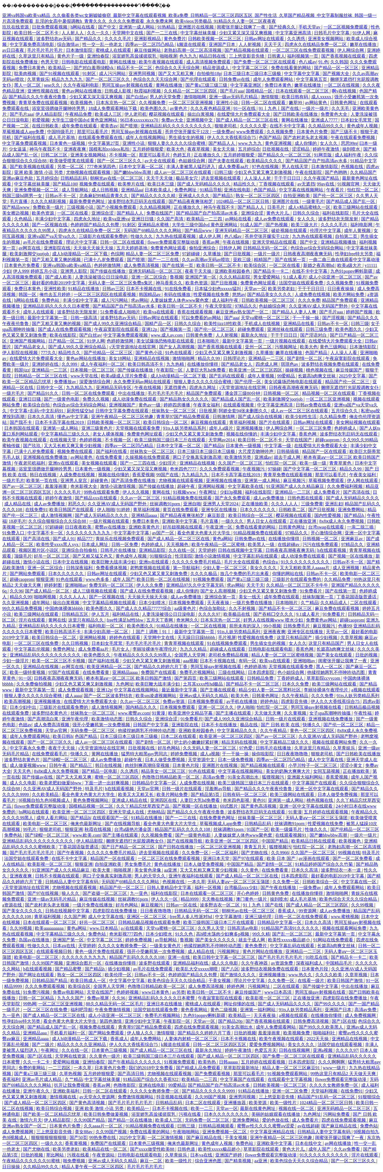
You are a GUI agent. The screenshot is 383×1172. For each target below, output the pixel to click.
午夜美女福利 (207, 405)
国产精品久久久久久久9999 (209, 1091)
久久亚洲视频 (16, 602)
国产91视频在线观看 (59, 73)
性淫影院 (184, 556)
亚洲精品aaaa (144, 515)
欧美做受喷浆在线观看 (72, 160)
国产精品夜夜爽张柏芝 (191, 201)
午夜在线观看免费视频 (353, 137)
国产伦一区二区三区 (333, 195)
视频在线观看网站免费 (335, 742)
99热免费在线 (103, 1137)
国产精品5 (223, 195)
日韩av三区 (113, 288)
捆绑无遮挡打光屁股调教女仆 (350, 387)
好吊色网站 (169, 748)
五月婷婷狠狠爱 (148, 149)
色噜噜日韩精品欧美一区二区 (171, 777)
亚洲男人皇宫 (74, 480)
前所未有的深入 (245, 626)
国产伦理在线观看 (198, 79)
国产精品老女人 (30, 346)
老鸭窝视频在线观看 (150, 567)
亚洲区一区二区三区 (147, 916)
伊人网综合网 (351, 50)
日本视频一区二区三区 (93, 370)
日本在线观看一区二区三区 (302, 91)
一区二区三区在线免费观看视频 (303, 50)
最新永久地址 (255, 335)
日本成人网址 (95, 544)
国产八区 (230, 969)
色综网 (117, 253)
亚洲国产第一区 (201, 277)
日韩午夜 (58, 765)
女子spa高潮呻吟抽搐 (330, 713)
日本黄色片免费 (313, 131)
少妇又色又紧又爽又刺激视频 (263, 172)
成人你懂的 (306, 143)
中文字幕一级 (278, 445)
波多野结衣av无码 (54, 38)
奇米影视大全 (84, 486)
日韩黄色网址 (344, 102)
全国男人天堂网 (190, 655)
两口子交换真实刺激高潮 (198, 457)
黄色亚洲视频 (279, 143)
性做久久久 (142, 236)
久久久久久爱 (254, 125)
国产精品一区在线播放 (130, 1120)
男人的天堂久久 (150, 876)
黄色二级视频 (224, 1009)
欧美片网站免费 (349, 294)
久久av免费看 (347, 1149)
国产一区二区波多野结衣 (109, 695)
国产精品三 (81, 765)
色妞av (25, 724)
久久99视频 (362, 905)
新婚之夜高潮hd (319, 265)
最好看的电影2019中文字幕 (59, 282)
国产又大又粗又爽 (176, 73)
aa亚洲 (171, 870)
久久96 (16, 591)
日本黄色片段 (186, 765)
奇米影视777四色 (126, 934)
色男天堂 (50, 62)
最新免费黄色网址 (87, 201)
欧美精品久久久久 (265, 160)
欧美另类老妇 (282, 288)
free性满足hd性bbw (125, 620)
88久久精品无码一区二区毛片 (115, 1003)
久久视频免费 (153, 102)
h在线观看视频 (332, 550)
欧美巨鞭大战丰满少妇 (114, 562)
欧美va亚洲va (116, 219)
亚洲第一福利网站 (258, 1009)
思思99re (349, 143)
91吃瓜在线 (317, 957)
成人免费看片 (327, 492)
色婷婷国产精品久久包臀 (95, 224)
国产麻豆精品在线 (339, 1126)
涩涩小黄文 (351, 765)
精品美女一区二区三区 (164, 771)
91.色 (323, 62)
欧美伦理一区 (118, 974)
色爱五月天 (265, 1050)
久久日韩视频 (75, 643)
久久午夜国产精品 (321, 178)
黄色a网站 (222, 538)
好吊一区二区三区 (52, 556)
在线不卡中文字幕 (288, 125)
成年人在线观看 (39, 312)
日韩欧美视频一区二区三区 (215, 38)
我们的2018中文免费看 (151, 1067)
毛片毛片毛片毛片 (45, 50)
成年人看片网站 (52, 817)
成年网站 (41, 602)
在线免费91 (36, 509)
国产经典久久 (283, 27)
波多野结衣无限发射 (338, 219)
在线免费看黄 (109, 457)
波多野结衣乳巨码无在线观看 (137, 201)
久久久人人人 (285, 503)
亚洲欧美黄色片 (145, 527)
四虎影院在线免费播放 (115, 910)
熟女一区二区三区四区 (258, 195)
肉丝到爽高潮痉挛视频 (147, 765)
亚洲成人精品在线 (130, 800)
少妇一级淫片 (16, 660)
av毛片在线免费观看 (43, 242)
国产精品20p (231, 1021)
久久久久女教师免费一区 (123, 945)
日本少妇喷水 (153, 602)
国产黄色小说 (149, 352)
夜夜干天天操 (199, 271)
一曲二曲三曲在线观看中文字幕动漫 (344, 259)
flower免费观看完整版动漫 (173, 242)
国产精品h (214, 445)
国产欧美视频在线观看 (32, 166)
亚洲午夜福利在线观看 (191, 876)
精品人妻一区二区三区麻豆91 (291, 1067)
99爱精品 (286, 376)
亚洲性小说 (227, 102)
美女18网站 (120, 358)
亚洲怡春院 (98, 56)
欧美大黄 (102, 870)
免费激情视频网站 (136, 1096)
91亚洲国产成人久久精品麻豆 (295, 486)
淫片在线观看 (32, 620)
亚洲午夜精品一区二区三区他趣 (122, 416)
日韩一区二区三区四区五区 (220, 1044)
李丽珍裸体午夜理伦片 (155, 649)
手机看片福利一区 (68, 1033)
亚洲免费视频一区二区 (37, 189)
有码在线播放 (178, 294)
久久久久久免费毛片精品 (197, 562)
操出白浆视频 (201, 114)
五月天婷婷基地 (132, 248)
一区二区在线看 (73, 213)
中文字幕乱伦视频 (32, 649)
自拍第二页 (346, 236)
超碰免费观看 (251, 329)
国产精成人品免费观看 (198, 1067)
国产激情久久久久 (238, 974)
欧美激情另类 (238, 457)
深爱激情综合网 (95, 381)
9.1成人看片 (295, 277)
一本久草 (196, 881)
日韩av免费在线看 (314, 405)
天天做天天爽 (268, 713)
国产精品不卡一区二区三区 (286, 608)
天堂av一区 (255, 288)
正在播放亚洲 (303, 521)
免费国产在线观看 (159, 672)
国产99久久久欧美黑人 (321, 1027)
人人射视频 (250, 44)
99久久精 (261, 934)
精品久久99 (209, 358)
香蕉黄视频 (76, 1143)
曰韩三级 (223, 172)
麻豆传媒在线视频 (97, 899)
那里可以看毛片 (93, 131)
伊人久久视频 (136, 492)
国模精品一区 (260, 91)
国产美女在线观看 (334, 655)
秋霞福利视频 (148, 91)
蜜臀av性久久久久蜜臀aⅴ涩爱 (266, 1126)
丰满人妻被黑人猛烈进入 (191, 166)
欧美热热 (207, 1062)
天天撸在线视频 (218, 899)
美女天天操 (224, 149)
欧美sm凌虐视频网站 (156, 695)
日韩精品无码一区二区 (265, 248)
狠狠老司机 (226, 125)
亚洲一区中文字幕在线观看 (322, 788)
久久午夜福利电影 (81, 85)
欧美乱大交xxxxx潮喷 (197, 969)
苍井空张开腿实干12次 (187, 131)
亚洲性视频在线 (43, 91)
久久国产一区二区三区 (241, 463)
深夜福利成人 (310, 963)
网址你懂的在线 (240, 1003)
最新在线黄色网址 (258, 1108)
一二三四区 (60, 1067)
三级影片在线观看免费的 (104, 236)
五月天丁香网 (160, 620)
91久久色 (184, 934)
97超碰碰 (191, 253)
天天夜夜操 (218, 602)
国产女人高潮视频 (177, 346)
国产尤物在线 (255, 852)
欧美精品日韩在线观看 (314, 841)
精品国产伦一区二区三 (348, 381)
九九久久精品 (194, 649)
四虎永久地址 (87, 219)
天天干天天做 (160, 178)
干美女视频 (220, 980)
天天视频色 (178, 544)
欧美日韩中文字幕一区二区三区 (224, 957)
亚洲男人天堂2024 (221, 503)
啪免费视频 (74, 1160)
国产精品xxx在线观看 (96, 498)
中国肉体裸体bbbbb (64, 608)
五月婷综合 (249, 149)
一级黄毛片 (313, 201)
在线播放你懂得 (203, 364)
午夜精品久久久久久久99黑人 (143, 655)
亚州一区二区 (259, 346)
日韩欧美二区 (292, 509)
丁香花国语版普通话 (356, 596)
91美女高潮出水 (244, 777)
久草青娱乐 (38, 79)
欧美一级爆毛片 (287, 829)
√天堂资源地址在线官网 (133, 346)
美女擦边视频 (16, 213)
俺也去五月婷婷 (55, 294)
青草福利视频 (243, 422)
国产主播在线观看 (218, 689)
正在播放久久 (207, 155)
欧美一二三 (202, 1108)
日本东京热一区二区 (116, 102)
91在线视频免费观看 (227, 643)
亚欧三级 (242, 259)
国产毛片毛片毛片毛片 (32, 852)
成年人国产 (124, 579)
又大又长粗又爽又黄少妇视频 (73, 445)
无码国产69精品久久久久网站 (153, 230)
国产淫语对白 (314, 335)
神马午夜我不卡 (45, 149)
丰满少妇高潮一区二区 (106, 631)
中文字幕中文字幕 (302, 73)
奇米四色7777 (184, 469)
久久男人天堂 (211, 928)
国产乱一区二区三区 (292, 934)
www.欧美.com (87, 835)
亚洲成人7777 (325, 120)
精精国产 (263, 259)
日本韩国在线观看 (22, 428)
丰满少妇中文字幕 (53, 219)
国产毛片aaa (232, 91)
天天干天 (273, 44)
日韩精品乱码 (74, 178)
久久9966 (280, 852)
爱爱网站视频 (66, 1062)
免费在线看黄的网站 (291, 67)
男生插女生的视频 (186, 137)
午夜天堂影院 (219, 306)
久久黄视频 (295, 713)
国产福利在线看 (30, 137)
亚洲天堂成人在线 (127, 812)
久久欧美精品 (46, 794)
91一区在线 (245, 108)
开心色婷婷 (248, 893)
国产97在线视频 (43, 893)
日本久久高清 (41, 416)
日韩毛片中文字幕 (332, 32)
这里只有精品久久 (86, 620)
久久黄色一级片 (105, 1056)
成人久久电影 (23, 783)
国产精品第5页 (206, 794)
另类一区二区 (71, 166)
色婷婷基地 (255, 666)
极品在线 (249, 724)
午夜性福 (363, 713)
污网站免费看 (337, 1114)
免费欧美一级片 (49, 207)
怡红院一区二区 (363, 189)
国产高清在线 (357, 492)
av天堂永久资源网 (97, 1096)
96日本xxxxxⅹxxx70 (139, 120)
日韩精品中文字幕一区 (154, 783)
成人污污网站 (113, 73)
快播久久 (312, 724)
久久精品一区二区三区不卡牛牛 (297, 585)
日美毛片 (276, 207)
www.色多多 (98, 579)
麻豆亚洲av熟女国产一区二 (243, 312)
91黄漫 (159, 713)
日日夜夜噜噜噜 (293, 753)
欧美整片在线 (131, 184)
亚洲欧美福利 (66, 1091)
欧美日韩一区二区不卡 (37, 32)
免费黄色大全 (334, 114)
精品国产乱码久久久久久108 (183, 829)
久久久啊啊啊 (332, 1062)
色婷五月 (182, 155)
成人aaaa (73, 695)
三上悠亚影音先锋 (247, 56)
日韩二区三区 (54, 155)
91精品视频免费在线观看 (188, 498)
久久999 (70, 364)
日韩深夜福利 (80, 567)
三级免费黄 (312, 503)
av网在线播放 (338, 1143)
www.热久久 (300, 974)
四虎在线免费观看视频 (197, 1027)
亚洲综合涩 (103, 213)
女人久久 (329, 143)
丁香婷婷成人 (291, 678)
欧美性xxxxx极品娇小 (289, 939)
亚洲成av (263, 457)
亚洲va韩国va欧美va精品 (67, 265)
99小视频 (272, 626)
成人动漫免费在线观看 (135, 399)
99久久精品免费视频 (22, 608)
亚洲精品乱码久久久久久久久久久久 (177, 125)
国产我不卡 (21, 422)
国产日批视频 (238, 253)
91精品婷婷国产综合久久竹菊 (324, 864)
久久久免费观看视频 (220, 469)
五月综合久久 (345, 410)
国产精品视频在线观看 (247, 50)
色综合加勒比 (213, 608)
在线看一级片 (311, 980)
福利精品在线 (126, 614)
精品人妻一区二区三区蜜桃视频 (283, 655)
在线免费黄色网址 (217, 817)
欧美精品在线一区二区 (105, 1149)
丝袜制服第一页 (318, 596)
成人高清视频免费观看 (209, 62)
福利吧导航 (81, 1009)
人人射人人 (73, 32)
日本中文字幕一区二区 (141, 166)
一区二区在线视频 (342, 85)
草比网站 (55, 1155)
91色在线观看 (179, 352)
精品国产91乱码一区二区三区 (326, 1096)
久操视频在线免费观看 (148, 457)
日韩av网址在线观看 (264, 38)
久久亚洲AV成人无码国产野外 (319, 306)
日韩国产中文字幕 (151, 724)
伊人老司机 (135, 114)
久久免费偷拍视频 (34, 684)
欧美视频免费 (297, 1033)
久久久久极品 (204, 573)
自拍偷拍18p (209, 73)
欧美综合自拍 (37, 405)
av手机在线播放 (242, 701)
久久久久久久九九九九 (88, 532)
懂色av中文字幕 (73, 416)
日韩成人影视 (118, 91)
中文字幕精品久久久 (237, 730)
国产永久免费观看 (233, 498)
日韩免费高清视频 (311, 1021)
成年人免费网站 (146, 1038)
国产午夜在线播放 (279, 887)
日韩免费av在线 (235, 79)
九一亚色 (139, 893)
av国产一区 (163, 532)
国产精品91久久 (43, 393)
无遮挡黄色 (175, 387)
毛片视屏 (227, 637)
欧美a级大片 (349, 265)
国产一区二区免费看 (353, 858)
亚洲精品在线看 (299, 323)
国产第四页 (186, 678)
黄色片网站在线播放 (263, 951)
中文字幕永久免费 (28, 748)
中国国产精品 (275, 841)
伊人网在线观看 (363, 480)
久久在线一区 (182, 550)
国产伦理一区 (248, 381)
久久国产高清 (170, 219)
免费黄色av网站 (322, 620)
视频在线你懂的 (242, 434)
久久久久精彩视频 (48, 201)
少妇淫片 (168, 463)
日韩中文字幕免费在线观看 (122, 410)
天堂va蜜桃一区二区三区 (265, 317)
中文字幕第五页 (312, 79)
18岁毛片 (17, 521)
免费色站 (51, 300)
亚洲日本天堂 (217, 858)
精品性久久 (245, 184)
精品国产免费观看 (340, 300)
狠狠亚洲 (45, 579)
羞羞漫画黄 (56, 486)
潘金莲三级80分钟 (243, 393)
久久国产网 (75, 916)
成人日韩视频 (105, 189)
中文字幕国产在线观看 (315, 783)
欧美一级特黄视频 (28, 672)
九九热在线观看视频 (176, 236)
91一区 (25, 678)
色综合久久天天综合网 (178, 67)
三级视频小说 (81, 207)
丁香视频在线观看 (277, 184)
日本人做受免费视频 (165, 759)
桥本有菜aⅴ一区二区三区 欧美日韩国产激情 (129, 678)
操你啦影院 (263, 753)
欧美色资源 (43, 213)
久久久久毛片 (118, 38)
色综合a (270, 562)
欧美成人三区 (108, 114)
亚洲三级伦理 (258, 916)
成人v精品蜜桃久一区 (309, 207)
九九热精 (175, 364)
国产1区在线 (344, 1021)
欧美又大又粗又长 (136, 794)
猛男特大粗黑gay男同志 (144, 753)
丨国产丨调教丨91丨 (151, 631)
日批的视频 (367, 655)
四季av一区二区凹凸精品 (150, 44)
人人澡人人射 (258, 178)
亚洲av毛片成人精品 (42, 1079)
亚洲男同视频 (142, 73)
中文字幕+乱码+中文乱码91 (37, 410)
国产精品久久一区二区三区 (285, 155)
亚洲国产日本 (222, 44)
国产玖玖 (32, 445)
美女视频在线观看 (99, 463)
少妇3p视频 (231, 492)
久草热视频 (70, 1073)
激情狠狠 (270, 96)
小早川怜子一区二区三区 (313, 765)
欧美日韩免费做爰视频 (106, 1114)
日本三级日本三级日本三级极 (252, 73)
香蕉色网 (308, 434)
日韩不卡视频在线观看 (57, 876)
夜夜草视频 (199, 149)
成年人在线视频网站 (146, 137)
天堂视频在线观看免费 (138, 428)
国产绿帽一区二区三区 (65, 759)
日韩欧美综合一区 (320, 881)
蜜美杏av (109, 125)
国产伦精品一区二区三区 (109, 352)
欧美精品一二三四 (205, 219)
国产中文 (107, 27)
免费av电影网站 (69, 992)
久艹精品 (309, 602)
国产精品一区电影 (100, 771)
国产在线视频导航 (123, 823)
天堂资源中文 (202, 759)
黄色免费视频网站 (91, 800)
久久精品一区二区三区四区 (191, 91)
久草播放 (212, 253)
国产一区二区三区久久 (108, 79)
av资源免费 (282, 963)
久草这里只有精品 (37, 56)
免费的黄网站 (32, 1067)
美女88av (84, 1131)
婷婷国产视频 (360, 312)
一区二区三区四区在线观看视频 (105, 294)
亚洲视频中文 (200, 120)
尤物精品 (156, 812)
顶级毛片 (23, 556)
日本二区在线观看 (179, 736)
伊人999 (21, 271)
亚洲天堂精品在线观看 (275, 242)
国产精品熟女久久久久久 (185, 399)
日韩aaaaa (229, 1062)
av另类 (178, 992)
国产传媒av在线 (38, 777)
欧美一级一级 (313, 463)
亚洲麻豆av (352, 538)
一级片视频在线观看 (286, 341)
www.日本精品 (104, 928)
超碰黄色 (99, 480)
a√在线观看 (132, 928)
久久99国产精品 (90, 1120)
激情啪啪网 (195, 96)
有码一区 (248, 660)
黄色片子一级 (71, 56)
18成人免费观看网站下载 (113, 108)
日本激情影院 (80, 50)
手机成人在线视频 (262, 323)
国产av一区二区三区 (22, 486)
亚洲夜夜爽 (75, 149)
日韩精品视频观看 (216, 1126)
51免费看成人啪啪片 (120, 312)
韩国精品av (150, 294)
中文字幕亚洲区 (246, 85)
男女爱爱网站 (267, 277)
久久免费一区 (196, 852)
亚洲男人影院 (74, 271)
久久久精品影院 (235, 277)
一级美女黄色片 (166, 945)
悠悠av (238, 294)
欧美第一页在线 (42, 480)
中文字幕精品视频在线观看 (110, 602)
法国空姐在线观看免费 (301, 282)
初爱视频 (41, 120)
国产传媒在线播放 (108, 271)
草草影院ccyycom (324, 678)
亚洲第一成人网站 (137, 27)
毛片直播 (19, 201)
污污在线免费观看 (321, 544)
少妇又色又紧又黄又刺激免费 (194, 434)
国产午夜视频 (71, 852)
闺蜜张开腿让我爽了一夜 (242, 27)
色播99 (344, 626)
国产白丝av (137, 96)
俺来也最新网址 (86, 823)
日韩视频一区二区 (281, 393)
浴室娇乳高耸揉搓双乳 (135, 56)
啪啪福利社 (324, 1033)
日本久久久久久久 (258, 509)
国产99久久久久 (330, 1003)
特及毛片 (94, 788)
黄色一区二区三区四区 (312, 730)
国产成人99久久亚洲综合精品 (113, 323)
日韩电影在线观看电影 (84, 62)
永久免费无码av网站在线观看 (142, 381)
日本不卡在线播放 (219, 724)
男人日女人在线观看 (267, 521)
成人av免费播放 (269, 498)
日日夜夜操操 (341, 288)
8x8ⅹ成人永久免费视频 (342, 521)
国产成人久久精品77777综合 (144, 608)
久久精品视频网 (155, 207)
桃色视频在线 (320, 370)
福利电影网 (362, 224)
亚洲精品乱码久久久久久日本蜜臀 (57, 306)
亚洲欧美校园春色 (233, 271)
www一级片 (335, 1067)
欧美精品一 (60, 67)
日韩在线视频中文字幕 (240, 550)
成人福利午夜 (348, 155)
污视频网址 (286, 346)
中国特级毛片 (61, 131)
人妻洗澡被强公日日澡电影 (102, 277)
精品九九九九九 (68, 79)
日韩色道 (186, 1149)
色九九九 (188, 56)
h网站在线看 (83, 27)
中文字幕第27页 (104, 143)
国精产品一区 (158, 323)
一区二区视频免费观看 (346, 27)
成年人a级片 (221, 428)
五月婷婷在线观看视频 (326, 812)
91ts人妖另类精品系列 (185, 428)
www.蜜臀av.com (134, 713)
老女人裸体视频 (109, 434)
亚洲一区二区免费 (290, 1091)
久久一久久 (98, 32)
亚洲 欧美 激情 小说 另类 (39, 172)
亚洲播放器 (235, 1102)
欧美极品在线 (237, 614)
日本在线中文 (309, 1143)
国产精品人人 (222, 143)
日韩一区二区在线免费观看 (89, 393)
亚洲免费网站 (352, 509)
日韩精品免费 (261, 678)
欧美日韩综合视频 (54, 1108)
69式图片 (229, 806)
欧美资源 (258, 1102)
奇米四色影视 (237, 800)
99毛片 (30, 829)
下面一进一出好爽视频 (107, 783)
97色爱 (246, 748)
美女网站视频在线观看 (358, 422)
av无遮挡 (306, 184)
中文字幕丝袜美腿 (198, 32)
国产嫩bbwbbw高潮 (133, 172)
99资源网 (308, 910)
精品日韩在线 (213, 56)
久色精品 (23, 219)
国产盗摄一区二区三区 (105, 893)
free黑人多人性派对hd (191, 916)
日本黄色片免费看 (22, 265)
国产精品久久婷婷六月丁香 (161, 666)
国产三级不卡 (344, 131)
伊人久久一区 (165, 899)
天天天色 (22, 771)
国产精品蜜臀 (69, 969)
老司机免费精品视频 (228, 655)
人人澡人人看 (344, 352)
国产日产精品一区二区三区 (128, 846)
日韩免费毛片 (297, 626)
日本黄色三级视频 (109, 1050)
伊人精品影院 (49, 114)
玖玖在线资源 (16, 27)
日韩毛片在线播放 (118, 550)
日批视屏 (208, 410)
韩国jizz (21, 370)
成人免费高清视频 (142, 265)
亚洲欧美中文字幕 (180, 521)
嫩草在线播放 (363, 44)
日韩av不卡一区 (61, 195)
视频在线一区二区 (297, 1108)
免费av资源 (174, 701)
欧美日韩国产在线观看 (72, 509)
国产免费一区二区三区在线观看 (265, 62)
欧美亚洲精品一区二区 (109, 666)
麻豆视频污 (295, 480)
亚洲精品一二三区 (266, 358)
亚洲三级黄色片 (97, 428)
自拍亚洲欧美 (297, 195)
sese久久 (52, 85)
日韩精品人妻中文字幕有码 (72, 881)
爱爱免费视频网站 (267, 1044)
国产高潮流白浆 (43, 719)
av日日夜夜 (13, 50)
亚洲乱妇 (334, 503)
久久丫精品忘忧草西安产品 (143, 806)
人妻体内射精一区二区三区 (191, 1038)
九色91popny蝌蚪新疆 (352, 271)
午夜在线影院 (309, 172)
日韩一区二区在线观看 (264, 102)
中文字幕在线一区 (359, 881)
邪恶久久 (77, 503)
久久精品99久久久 (326, 125)
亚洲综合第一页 (221, 596)
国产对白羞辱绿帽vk (94, 67)
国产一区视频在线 (50, 224)
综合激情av (68, 44)
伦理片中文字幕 (326, 230)
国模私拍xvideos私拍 (110, 149)
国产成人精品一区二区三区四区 (317, 905)
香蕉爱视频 (143, 474)
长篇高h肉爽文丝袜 (317, 376)
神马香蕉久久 (169, 282)
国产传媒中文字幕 (321, 986)
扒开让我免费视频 (72, 1085)
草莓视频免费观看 (326, 480)
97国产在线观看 (64, 672)
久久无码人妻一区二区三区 (210, 748)
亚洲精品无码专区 (114, 387)
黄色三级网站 (334, 346)
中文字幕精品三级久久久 (66, 434)
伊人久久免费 (150, 585)
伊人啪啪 (106, 509)
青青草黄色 (341, 463)
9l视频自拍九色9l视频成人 (45, 800)
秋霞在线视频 (98, 829)
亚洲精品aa (132, 189)
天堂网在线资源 (71, 1056)
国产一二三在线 (162, 32)
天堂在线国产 (299, 439)
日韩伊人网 (230, 248)
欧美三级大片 (305, 224)
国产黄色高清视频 (259, 806)
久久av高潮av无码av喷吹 (206, 259)
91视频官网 (349, 184)
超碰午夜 (186, 486)
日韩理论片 (234, 358)
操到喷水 (351, 149)
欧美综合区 (255, 265)
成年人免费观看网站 (273, 79)
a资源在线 (12, 905)
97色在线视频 (266, 166)
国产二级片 (43, 1044)
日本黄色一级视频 (68, 143)
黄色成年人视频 (363, 125)
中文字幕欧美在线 (246, 486)
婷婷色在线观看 (125, 637)
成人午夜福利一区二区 (103, 364)
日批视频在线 (276, 149)
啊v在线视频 (344, 91)
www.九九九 (250, 143)
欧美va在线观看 (159, 312)
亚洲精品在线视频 (152, 358)
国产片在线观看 (275, 422)
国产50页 (78, 1137)
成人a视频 (210, 753)
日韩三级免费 (319, 329)
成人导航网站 (75, 189)
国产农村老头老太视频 (306, 137)
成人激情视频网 (57, 515)
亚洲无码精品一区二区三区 (242, 230)
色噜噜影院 (125, 1085)
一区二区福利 (225, 852)
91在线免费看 (178, 288)
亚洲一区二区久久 (216, 707)
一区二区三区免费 (314, 428)
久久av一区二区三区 (140, 498)
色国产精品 (270, 137)
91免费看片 (311, 591)
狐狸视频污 (273, 777)
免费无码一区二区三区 (111, 585)
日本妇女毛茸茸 (357, 120)
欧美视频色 (82, 102)
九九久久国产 (71, 998)
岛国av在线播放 (34, 939)
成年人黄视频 (358, 230)
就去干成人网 (288, 457)
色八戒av (307, 62)
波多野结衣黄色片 (50, 713)
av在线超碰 (308, 1126)
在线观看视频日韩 (54, 951)
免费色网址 (186, 189)
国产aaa (231, 317)
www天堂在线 (84, 376)
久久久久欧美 (329, 974)
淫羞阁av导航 (218, 788)
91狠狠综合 (161, 556)
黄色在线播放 (168, 864)
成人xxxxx (321, 96)
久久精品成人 (334, 602)
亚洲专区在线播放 (219, 509)
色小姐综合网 (291, 672)
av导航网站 (166, 939)
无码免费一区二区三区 (93, 730)
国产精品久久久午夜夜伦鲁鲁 (38, 96)
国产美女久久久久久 (22, 910)
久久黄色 (250, 870)
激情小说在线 (37, 562)
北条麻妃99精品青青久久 (104, 195)
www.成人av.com (167, 335)
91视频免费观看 (209, 579)
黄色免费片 (175, 38)
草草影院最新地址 (241, 1067)
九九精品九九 (80, 387)
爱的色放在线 (276, 1120)
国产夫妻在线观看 (226, 160)
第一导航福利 (187, 567)
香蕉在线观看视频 (195, 312)
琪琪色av (290, 364)
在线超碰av (289, 544)
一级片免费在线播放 (252, 602)
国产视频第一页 (176, 329)
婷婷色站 (269, 701)
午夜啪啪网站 (186, 1131)
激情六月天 (31, 1120)
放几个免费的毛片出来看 (245, 573)
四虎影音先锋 (295, 701)
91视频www (185, 492)
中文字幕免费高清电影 (32, 44)
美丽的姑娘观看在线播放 (276, 1114)
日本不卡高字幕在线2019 (60, 422)
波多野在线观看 (155, 963)
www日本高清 (278, 992)
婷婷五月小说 (44, 271)
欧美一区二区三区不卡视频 (59, 660)
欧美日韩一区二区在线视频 (164, 579)
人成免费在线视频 (313, 294)
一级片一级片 (316, 108)
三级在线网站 (232, 672)
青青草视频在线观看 (184, 643)
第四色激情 (111, 1021)
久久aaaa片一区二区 (104, 1126)
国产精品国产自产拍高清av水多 (316, 160)
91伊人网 (362, 32)
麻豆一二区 (151, 1160)
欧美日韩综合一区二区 (166, 422)
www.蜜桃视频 (345, 916)
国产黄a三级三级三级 (206, 85)
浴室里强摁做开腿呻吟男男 (59, 108)
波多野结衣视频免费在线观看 (330, 364)
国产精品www (16, 207)
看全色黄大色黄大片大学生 (204, 532)
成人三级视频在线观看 (95, 591)
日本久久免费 (296, 684)
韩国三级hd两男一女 (22, 195)
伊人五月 (100, 614)
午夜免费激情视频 (113, 1009)
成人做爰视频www (28, 765)
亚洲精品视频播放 (339, 242)
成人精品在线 (18, 503)
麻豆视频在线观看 (209, 422)
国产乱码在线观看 (227, 376)
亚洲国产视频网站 (28, 341)
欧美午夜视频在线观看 (161, 62)
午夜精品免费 (79, 114)
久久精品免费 (333, 416)
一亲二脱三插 (361, 527)
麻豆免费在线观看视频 (337, 608)
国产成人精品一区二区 (47, 591)
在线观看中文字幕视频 (290, 1079)
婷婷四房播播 (177, 405)
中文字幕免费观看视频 (25, 143)
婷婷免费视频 (184, 753)
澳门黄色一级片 (252, 899)
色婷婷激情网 (108, 265)
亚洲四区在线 (164, 800)
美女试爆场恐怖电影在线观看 (165, 341)
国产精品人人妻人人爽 (294, 312)
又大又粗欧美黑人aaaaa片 (305, 567)
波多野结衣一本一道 (341, 870)
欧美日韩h (63, 736)
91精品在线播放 (84, 288)
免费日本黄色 (32, 67)
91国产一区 (258, 829)
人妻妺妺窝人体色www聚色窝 (180, 300)
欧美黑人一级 (261, 544)
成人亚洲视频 (346, 567)
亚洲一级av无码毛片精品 (234, 96)
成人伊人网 (210, 236)
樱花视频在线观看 (167, 114)
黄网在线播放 (123, 62)
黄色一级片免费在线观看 (100, 951)
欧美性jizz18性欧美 (223, 323)
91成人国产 (252, 224)
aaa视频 (190, 660)
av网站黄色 (316, 102)
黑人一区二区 (28, 85)
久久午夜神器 (255, 963)
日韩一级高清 (84, 317)
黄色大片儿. (278, 213)
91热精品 (166, 27)
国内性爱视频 (328, 515)
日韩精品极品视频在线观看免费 (149, 922)
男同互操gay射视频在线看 (128, 85)
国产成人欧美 (59, 277)
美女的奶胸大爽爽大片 (288, 771)
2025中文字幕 (353, 376)
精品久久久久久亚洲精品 (82, 1044)
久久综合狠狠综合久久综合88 (57, 521)
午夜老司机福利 (30, 463)
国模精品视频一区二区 (91, 806)
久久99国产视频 (48, 963)
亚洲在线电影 (238, 189)
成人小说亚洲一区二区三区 (335, 277)
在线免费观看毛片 (50, 753)
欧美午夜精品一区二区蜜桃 (219, 544)
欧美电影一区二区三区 (45, 823)
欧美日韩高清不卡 (146, 364)
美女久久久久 (264, 567)
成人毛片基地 (62, 137)
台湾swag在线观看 (326, 527)
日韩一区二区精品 (37, 998)
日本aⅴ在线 (64, 945)
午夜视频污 (254, 469)
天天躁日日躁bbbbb (196, 637)
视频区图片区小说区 (39, 550)
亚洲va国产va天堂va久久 (51, 236)
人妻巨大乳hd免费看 (206, 370)
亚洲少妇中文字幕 (143, 1021)
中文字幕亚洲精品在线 (272, 1131)
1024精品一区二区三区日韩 (243, 201)
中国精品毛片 (339, 963)
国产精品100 (65, 184)
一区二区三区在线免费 (37, 643)
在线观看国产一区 (111, 817)
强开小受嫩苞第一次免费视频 (101, 724)
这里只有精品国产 (295, 637)
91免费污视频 (37, 992)
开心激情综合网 (327, 532)
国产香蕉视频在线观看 (344, 56)
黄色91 (259, 800)
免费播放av (65, 381)
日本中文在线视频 (71, 562)
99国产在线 (168, 474)
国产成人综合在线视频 (260, 416)
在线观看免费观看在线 (101, 137)
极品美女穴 (187, 178)
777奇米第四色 (102, 166)
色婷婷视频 (91, 439)
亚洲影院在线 (58, 248)
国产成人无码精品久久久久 (204, 184)
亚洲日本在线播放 (165, 1003)
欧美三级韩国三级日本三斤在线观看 (170, 439)
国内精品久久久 (142, 707)
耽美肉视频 (25, 73)
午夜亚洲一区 (219, 527)
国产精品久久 (89, 38)
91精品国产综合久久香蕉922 (151, 1079)
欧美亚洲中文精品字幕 (191, 713)
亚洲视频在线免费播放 (45, 457)
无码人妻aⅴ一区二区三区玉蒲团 (317, 817)
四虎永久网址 (203, 387)
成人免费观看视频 (76, 689)
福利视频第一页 (303, 56)
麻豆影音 (216, 515)
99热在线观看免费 (102, 492)
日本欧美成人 (158, 189)
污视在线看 (190, 1114)
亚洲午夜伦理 (75, 719)
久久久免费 (309, 300)
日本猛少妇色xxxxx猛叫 (218, 288)
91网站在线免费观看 (333, 939)
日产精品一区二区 (66, 341)
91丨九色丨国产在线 (279, 108)
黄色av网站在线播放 (82, 91)
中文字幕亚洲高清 (293, 32)
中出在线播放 (132, 393)
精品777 (85, 538)
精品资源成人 (216, 67)
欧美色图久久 (154, 108)
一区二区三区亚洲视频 (191, 102)
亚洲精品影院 (153, 550)
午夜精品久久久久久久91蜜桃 (31, 1160)
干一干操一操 (306, 317)
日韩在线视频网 (295, 1050)
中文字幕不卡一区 (45, 532)
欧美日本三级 (161, 184)
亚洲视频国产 (123, 405)
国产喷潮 (129, 125)
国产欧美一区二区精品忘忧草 (52, 1114)
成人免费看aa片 (234, 166)
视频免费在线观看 (97, 184)
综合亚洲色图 (209, 1160)
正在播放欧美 (255, 503)
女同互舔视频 (327, 771)
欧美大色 (176, 149)
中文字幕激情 (229, 916)
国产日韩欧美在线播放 (296, 114)
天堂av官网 (56, 730)
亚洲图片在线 (286, 201)
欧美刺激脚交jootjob (30, 253)
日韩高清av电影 (243, 928)
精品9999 (190, 899)
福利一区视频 (208, 887)
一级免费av (223, 131)
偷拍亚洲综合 (203, 248)
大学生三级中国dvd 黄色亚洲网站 (85, 120)
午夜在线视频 (236, 242)
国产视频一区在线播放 (351, 556)
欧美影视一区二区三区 (50, 864)
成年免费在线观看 (80, 125)
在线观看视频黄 (239, 405)
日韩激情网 (224, 416)
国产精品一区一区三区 (336, 67)
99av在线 (326, 184)
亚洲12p (150, 329)
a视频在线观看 (365, 689)
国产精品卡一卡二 (271, 271)
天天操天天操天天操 (93, 248)
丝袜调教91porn (165, 503)
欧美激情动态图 (107, 719)
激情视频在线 (63, 1096)
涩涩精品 (301, 149)
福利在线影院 (336, 213)
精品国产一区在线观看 (325, 451)
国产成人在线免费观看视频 (65, 329)
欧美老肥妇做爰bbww (60, 783)
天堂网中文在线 (128, 32)
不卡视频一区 (123, 155)
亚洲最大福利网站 (305, 777)
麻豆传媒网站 (148, 50)
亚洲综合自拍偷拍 (80, 550)
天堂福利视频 (325, 1091)
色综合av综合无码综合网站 (317, 248)
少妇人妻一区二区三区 (225, 567)
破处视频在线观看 (289, 230)
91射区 (90, 73)
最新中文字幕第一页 (47, 317)
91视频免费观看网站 (287, 1073)
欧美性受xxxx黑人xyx (58, 544)
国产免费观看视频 (213, 1073)
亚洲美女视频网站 (326, 38)
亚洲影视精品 (148, 38)
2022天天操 (318, 1038)
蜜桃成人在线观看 (114, 50)
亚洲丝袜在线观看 (285, 329)
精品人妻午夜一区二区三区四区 (93, 1166)
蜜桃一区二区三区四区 (117, 777)
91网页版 (323, 155)
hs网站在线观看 (34, 812)
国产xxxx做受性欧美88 (152, 1149)
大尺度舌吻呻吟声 (256, 451)
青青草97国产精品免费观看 (183, 416)
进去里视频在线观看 (221, 178)
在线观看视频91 (291, 835)
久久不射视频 (242, 608)
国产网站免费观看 (28, 573)
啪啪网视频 (45, 596)
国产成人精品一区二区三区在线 (247, 120)
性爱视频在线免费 (211, 294)
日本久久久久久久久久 (226, 1114)
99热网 (29, 1003)
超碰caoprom (328, 439)
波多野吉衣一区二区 (220, 905)
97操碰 (274, 469)
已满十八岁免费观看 (104, 259)
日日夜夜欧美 (79, 527)
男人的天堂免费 (166, 96)
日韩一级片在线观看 (286, 719)
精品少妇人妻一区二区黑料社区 (270, 689)
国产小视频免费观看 (116, 207)
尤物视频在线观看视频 (88, 172)
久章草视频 (351, 637)
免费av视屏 (98, 998)
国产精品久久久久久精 (154, 195)
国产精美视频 (238, 1160)
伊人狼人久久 (141, 1033)
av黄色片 (179, 108)
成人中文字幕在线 (326, 759)
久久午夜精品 (295, 695)
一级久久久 (232, 521)
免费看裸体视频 (112, 567)
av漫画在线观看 (315, 858)
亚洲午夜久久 (37, 1091)
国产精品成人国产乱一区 (351, 201)
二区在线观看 (364, 602)
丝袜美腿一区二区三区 (260, 817)
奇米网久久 (187, 620)
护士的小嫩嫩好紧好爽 (196, 742)
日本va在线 (201, 1155)
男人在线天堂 (295, 166)
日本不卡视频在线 (144, 288)
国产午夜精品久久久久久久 (135, 1062)
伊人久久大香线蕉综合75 (232, 137)
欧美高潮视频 (18, 701)
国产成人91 (64, 538)
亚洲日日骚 (143, 219)
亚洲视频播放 (250, 428)
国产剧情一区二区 (305, 358)
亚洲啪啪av (76, 585)
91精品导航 (211, 189)
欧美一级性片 (284, 1102)
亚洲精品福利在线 (191, 963)
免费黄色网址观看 (168, 248)
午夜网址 (208, 492)
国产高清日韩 (131, 1073)
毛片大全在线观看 (242, 562)
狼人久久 (71, 893)
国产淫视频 (334, 317)
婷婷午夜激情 (326, 149)
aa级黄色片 (185, 608)
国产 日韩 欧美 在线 (281, 724)
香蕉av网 (211, 242)
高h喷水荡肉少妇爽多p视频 (223, 934)
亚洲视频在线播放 (224, 480)
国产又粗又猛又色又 (93, 556)
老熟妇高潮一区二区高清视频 (193, 50)
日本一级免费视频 (236, 759)
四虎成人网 (267, 364)
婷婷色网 (236, 986)
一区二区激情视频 (165, 1137)
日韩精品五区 (75, 614)
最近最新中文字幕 (180, 689)
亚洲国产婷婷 (229, 1155)
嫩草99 (296, 102)
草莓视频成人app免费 (23, 131)
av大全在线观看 (161, 160)
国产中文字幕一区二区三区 (310, 469)
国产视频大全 (336, 73)
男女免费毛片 (138, 864)
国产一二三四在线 (138, 463)
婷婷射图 (53, 585)
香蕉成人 (287, 910)
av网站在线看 (238, 219)
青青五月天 (255, 846)
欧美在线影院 (63, 335)
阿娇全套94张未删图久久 (244, 410)
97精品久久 (246, 306)
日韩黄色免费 (199, 335)
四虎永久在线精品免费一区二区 (316, 44)
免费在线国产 (160, 213)
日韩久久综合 (306, 213)
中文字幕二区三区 (250, 67)
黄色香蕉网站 (194, 1009)
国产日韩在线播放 (176, 846)
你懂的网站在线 (288, 573)
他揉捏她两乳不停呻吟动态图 (336, 672)
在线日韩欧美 (46, 125)
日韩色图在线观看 (305, 498)
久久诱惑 (296, 38)
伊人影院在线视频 (20, 352)
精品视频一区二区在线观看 (329, 393)
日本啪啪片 (208, 341)
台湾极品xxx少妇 (241, 887)
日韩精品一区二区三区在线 (41, 376)
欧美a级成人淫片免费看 (124, 376)
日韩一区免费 (125, 544)
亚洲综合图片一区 (84, 963)
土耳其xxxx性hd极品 (203, 684)
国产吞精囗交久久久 (273, 614)
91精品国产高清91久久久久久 (290, 928)
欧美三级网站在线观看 (356, 207)
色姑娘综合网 (192, 160)
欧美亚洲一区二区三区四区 (256, 370)
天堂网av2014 (222, 439)
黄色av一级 (150, 405)
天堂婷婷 (207, 550)
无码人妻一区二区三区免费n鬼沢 (121, 282)
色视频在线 (352, 166)
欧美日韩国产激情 (345, 980)
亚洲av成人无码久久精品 (204, 695)
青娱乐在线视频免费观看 (120, 538)
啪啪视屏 (168, 56)
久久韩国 (339, 62)
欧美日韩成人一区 (88, 980)
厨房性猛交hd (80, 410)
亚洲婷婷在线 (46, 364)
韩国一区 (28, 294)
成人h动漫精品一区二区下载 (80, 253)
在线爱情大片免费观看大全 (244, 114)
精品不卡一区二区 (135, 67)
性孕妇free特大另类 (354, 253)
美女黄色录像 (148, 870)
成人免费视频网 (361, 1015)
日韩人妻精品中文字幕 (169, 887)
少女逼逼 (18, 149)
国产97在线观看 (249, 858)
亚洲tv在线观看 (63, 463)
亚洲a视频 (323, 1050)
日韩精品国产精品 (50, 980)
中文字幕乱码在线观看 (256, 556)
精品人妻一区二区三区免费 (153, 253)
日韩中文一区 (50, 387)
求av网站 (139, 300)
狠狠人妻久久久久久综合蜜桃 (177, 143)
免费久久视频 (96, 399)
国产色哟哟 (336, 172)
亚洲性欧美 (55, 288)
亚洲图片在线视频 (196, 27)
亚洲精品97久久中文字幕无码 (195, 585)
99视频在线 (349, 852)
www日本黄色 (156, 992)
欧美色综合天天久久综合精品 (348, 899)
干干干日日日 (288, 178)
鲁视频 (176, 277)
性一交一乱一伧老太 (102, 44)
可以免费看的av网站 (201, 317)
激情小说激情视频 (118, 486)
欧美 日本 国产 (282, 858)
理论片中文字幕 (82, 242)
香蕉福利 (11, 1079)
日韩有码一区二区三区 (245, 794)
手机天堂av (309, 27)
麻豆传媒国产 (349, 370)
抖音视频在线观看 (174, 1096)
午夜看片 (335, 189)
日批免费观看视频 (50, 27)
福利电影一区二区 (106, 626)
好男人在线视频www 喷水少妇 (273, 620)
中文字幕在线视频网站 (301, 189)
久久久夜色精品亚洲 (210, 108)
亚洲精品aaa (35, 1033)
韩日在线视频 (43, 474)
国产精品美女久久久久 (270, 294)
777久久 (48, 352)
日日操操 (11, 1166)
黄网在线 (161, 492)
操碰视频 (294, 370)
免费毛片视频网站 (198, 672)
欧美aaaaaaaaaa (50, 928)
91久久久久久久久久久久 (306, 562)
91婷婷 (124, 509)
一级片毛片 (13, 393)
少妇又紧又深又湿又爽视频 (246, 32)
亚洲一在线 (179, 957)
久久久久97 (209, 614)
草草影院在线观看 (261, 1149)
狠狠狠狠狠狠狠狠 (49, 1137)
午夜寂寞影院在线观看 (117, 329)
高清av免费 (214, 777)
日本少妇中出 (23, 707)
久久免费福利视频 (345, 486)
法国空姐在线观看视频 (340, 1044)
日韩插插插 (288, 451)
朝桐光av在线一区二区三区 (117, 178)
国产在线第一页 (291, 259)
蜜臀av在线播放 (111, 527)
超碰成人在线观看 (228, 649)
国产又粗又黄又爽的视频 (57, 259)
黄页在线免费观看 (181, 509)
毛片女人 (121, 649)
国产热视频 (277, 224)
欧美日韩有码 (295, 96)
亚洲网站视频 (212, 486)
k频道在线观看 (192, 44)
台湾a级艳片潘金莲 (133, 829)
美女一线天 (250, 596)
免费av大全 (172, 120)
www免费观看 (250, 131)
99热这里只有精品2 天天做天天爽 (343, 1073)
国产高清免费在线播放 (134, 480)
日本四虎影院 (261, 672)
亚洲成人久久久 (194, 195)
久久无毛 (340, 108)
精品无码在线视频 (239, 742)
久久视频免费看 (157, 835)
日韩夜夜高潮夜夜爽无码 (308, 253)
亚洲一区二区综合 (149, 277)
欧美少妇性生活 (301, 416)
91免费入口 (13, 532)
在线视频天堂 (63, 439)
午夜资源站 (104, 1155)
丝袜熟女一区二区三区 (174, 410)
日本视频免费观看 (186, 602)
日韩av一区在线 (182, 905)
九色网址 (125, 684)
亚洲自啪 (192, 503)
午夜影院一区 (170, 370)
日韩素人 (276, 56)
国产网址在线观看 (37, 974)
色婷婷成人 (346, 428)
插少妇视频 (326, 637)
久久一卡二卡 (37, 1062)
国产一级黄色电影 (62, 399)
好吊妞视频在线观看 (183, 527)
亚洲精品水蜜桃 (154, 224)
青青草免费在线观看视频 (43, 102)
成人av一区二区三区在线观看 (183, 172)
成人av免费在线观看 (274, 219)
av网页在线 (30, 248)
